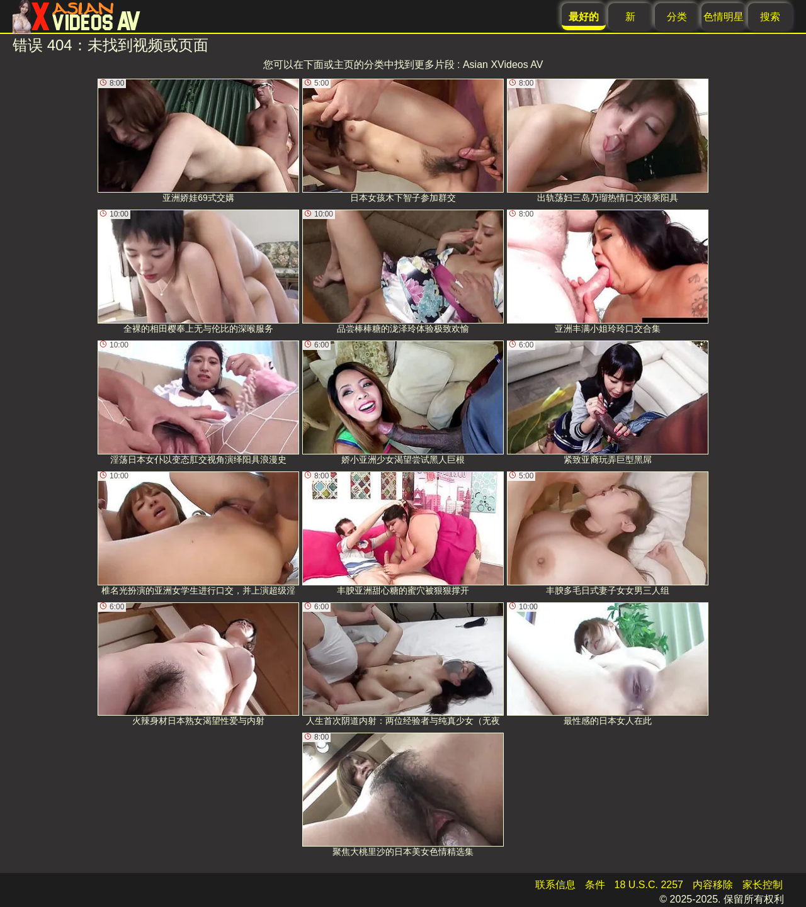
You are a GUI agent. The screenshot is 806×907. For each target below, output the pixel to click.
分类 (677, 16)
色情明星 (723, 16)
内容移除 (713, 884)
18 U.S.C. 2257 (649, 884)
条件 (595, 884)
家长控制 (762, 884)
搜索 (770, 16)
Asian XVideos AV (503, 64)
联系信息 (555, 884)
